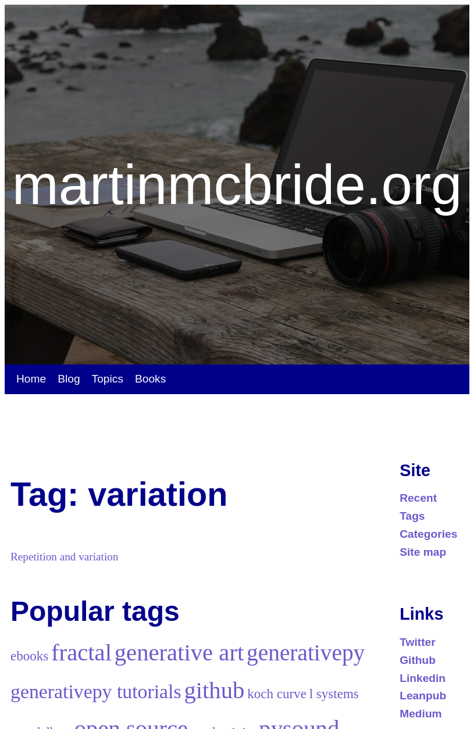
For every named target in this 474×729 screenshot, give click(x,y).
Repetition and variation (64, 557)
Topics (107, 379)
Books (150, 379)
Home (31, 379)
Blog (69, 379)
